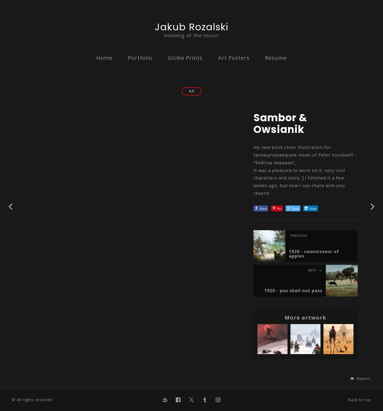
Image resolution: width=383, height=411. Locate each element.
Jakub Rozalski (191, 27)
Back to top (359, 399)
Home (104, 57)
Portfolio (140, 57)
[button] (360, 378)
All (191, 91)
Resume (276, 57)
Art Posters (233, 57)
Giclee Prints (185, 57)
